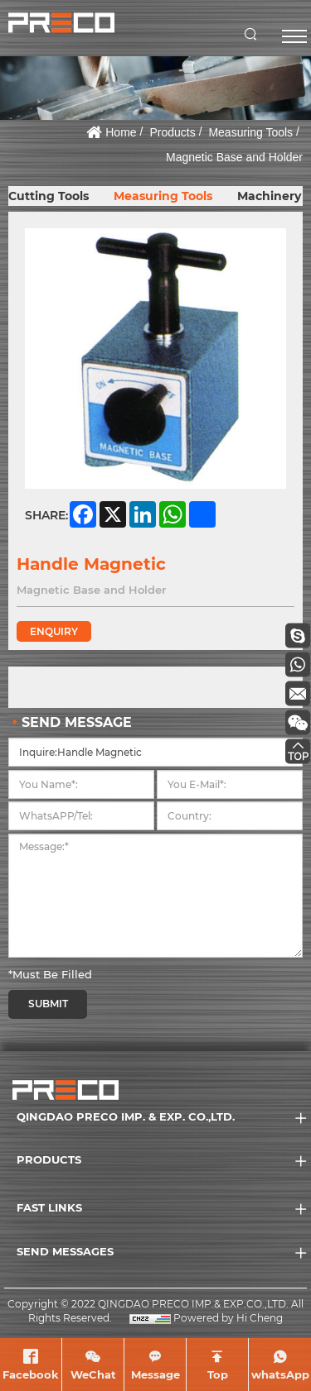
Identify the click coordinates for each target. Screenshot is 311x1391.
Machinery (269, 196)
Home (120, 132)
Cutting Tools (48, 196)
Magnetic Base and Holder (234, 157)
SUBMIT (48, 1003)
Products (172, 132)
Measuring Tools (250, 132)
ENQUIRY (54, 631)
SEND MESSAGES (65, 1251)
